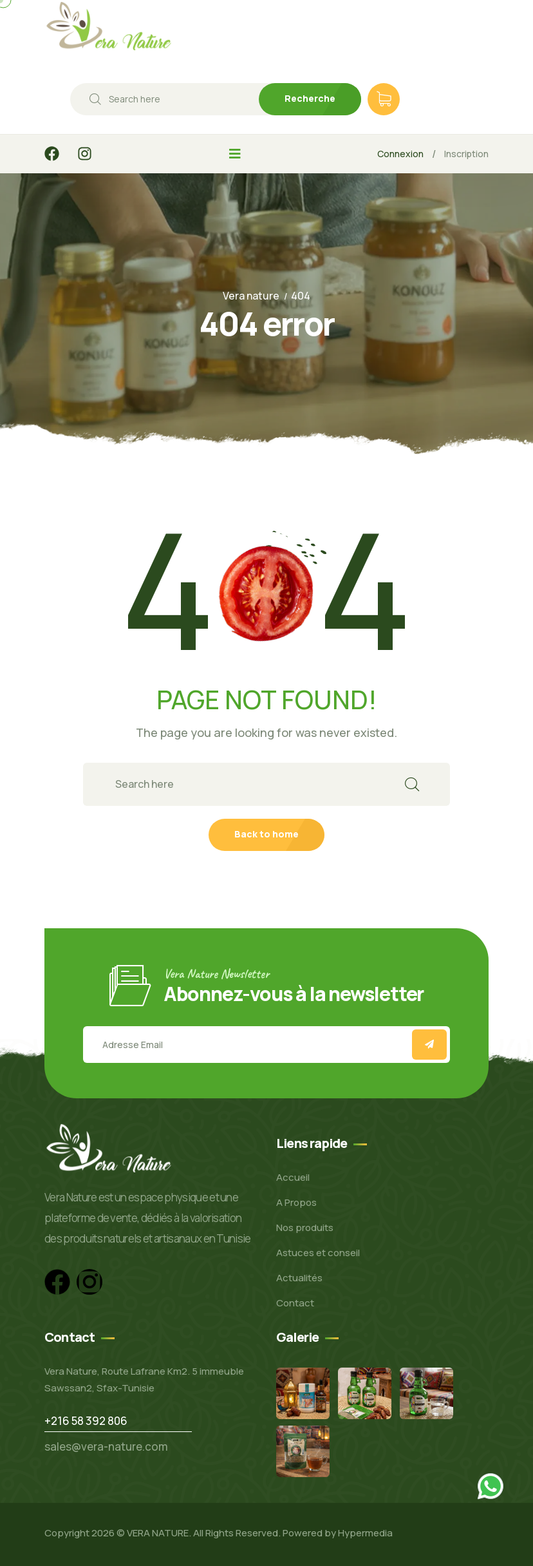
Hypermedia (365, 1533)
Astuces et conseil (318, 1252)
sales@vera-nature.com (106, 1446)
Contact (295, 1303)
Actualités (299, 1277)
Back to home (266, 834)
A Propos (296, 1202)
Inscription (466, 154)
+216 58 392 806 (85, 1420)
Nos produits (304, 1227)
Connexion (400, 154)
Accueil (293, 1177)
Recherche (310, 98)
